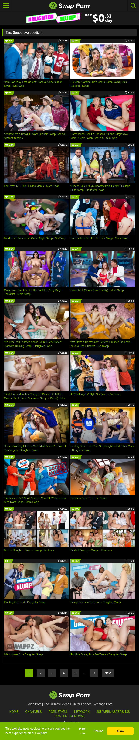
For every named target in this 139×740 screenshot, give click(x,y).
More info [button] (82, 731)
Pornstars (58, 711)
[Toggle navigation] (5, 5)
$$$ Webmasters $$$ (113, 711)
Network (82, 711)
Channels (33, 711)
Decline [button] (98, 730)
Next (108, 673)
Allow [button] (120, 730)
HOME (13, 711)
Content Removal (70, 716)
